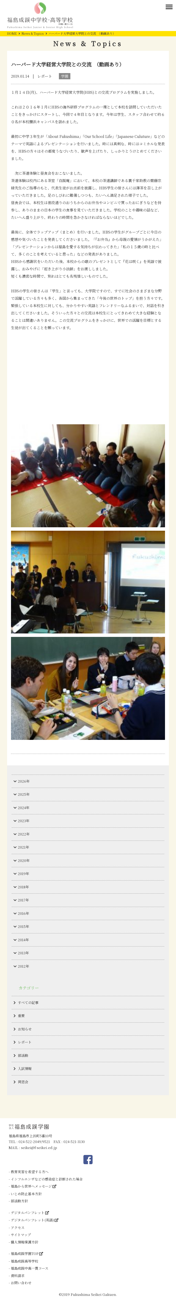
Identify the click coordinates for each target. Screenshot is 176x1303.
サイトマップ (21, 1234)
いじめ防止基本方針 (26, 1193)
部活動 (23, 1055)
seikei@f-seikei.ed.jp (39, 1147)
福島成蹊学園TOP (24, 1253)
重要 (21, 1015)
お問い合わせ (21, 1282)
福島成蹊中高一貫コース (29, 1268)
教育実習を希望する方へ (30, 1171)
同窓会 (23, 1081)
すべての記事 (28, 1002)
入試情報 (25, 1068)
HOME (12, 33)
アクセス (18, 1227)
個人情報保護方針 (24, 1242)
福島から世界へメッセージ (31, 1186)
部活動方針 (19, 1200)
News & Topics (33, 33)
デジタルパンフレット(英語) (32, 1219)
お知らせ (25, 1028)
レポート (25, 1042)
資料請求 (18, 1275)
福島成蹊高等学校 (24, 1261)
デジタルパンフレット (27, 1212)
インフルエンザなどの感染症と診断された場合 (47, 1179)
